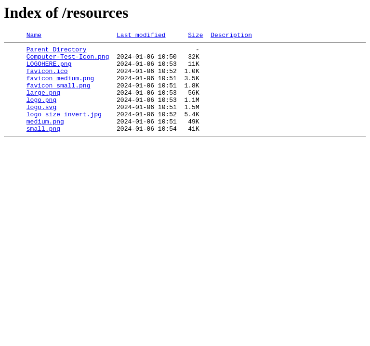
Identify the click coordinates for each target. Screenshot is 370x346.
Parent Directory (56, 52)
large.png (43, 103)
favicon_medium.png (60, 86)
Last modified (141, 36)
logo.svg (41, 121)
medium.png (45, 138)
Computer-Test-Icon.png (67, 60)
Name (33, 36)
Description (231, 36)
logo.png (41, 112)
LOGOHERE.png (49, 69)
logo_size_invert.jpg (64, 129)
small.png (43, 147)
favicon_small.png (58, 95)
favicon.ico (47, 78)
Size (195, 36)
